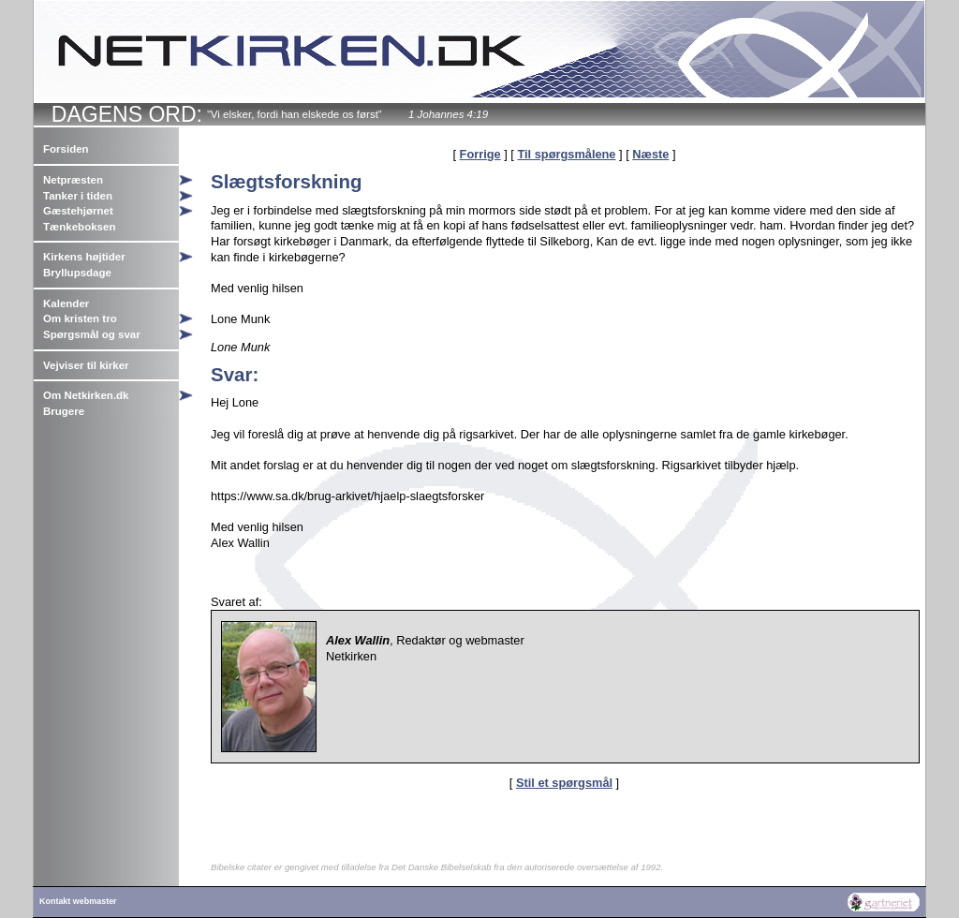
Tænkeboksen (79, 226)
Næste (650, 154)
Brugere (63, 411)
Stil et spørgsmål (564, 783)
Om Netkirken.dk (86, 395)
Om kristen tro (80, 318)
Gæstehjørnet (78, 210)
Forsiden (66, 149)
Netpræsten (73, 179)
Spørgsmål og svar (91, 334)
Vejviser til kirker (86, 365)
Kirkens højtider (84, 256)
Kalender (66, 303)
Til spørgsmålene (566, 154)
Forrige (480, 154)
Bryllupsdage (77, 272)
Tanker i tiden (77, 195)
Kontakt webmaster (78, 901)
